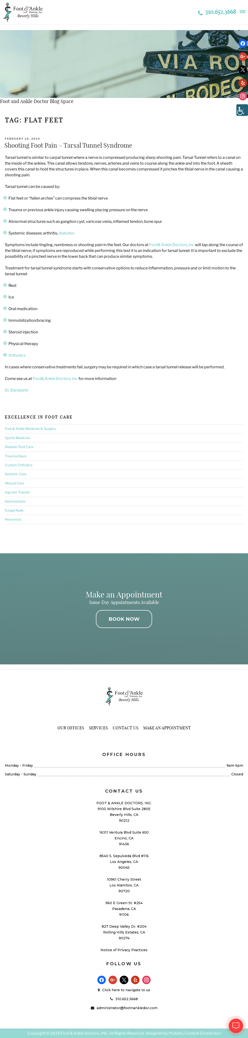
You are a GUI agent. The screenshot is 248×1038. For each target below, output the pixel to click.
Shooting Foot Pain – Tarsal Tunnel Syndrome (68, 145)
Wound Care (14, 483)
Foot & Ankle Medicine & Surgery (30, 428)
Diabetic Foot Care (19, 447)
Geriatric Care (15, 474)
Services (98, 727)
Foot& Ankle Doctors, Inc (171, 244)
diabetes (66, 233)
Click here (111, 990)
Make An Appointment (167, 727)
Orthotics (16, 355)
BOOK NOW (124, 619)
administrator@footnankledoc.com (127, 1008)
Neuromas (13, 519)
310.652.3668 (217, 11)
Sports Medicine (17, 438)
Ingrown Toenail (17, 492)
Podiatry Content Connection (195, 1033)
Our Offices (70, 727)
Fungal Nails (14, 510)
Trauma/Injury (16, 456)
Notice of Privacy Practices (124, 950)
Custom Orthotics (18, 465)
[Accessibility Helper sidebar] (242, 110)
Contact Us (125, 727)
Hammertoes (15, 501)
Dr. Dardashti (16, 390)
